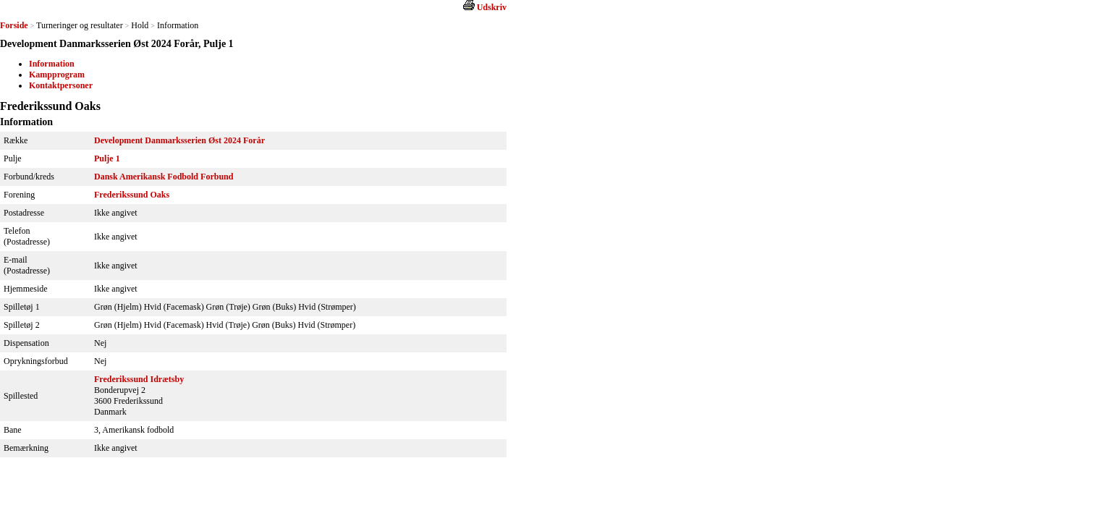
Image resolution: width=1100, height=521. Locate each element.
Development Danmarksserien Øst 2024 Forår (179, 140)
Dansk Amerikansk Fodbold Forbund (163, 176)
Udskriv (492, 7)
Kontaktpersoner (61, 85)
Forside (14, 25)
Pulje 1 (107, 158)
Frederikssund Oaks (131, 195)
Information (52, 64)
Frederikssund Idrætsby (139, 379)
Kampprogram (57, 74)
